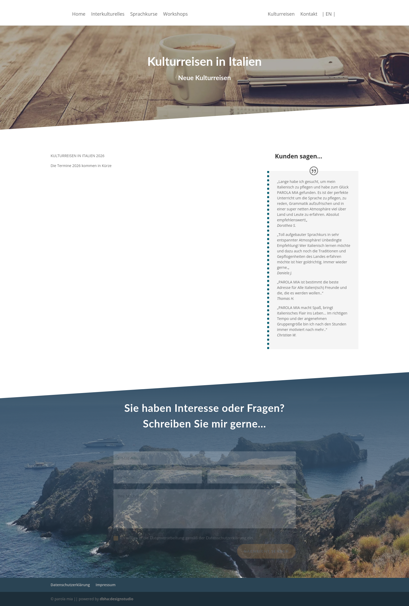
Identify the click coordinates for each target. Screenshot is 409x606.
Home (82, 12)
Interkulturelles (111, 12)
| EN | (325, 12)
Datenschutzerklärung (70, 584)
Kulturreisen (277, 12)
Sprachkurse (147, 12)
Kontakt (305, 12)
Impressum (105, 584)
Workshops (179, 12)
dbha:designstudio (116, 598)
